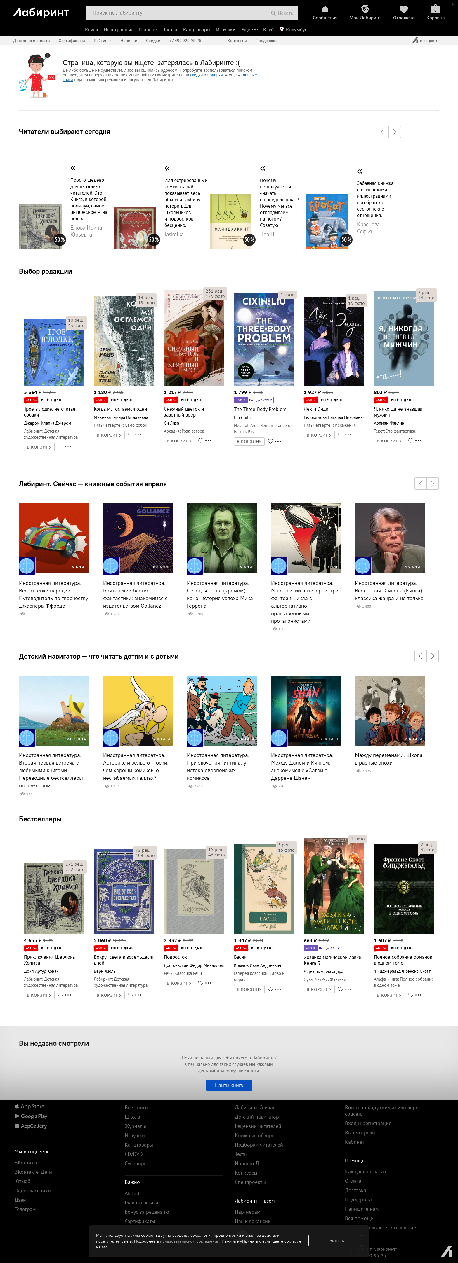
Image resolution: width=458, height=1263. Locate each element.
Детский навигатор (257, 1116)
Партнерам (248, 1211)
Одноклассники (33, 1190)
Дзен (20, 1199)
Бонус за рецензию (147, 1211)
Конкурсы (246, 1172)
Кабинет (354, 1141)
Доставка (355, 1190)
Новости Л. (247, 1163)
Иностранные (118, 29)
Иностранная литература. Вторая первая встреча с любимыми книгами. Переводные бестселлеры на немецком (51, 770)
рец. (75, 320)
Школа (169, 29)
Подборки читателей (259, 1144)
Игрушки (225, 29)
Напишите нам (362, 1209)
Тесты (241, 1154)
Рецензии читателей (258, 1126)
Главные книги (141, 1202)
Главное (148, 29)
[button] (383, 132)
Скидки (153, 40)
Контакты (237, 40)
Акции (132, 1193)
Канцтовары (196, 29)
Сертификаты (72, 40)
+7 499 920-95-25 (185, 40)
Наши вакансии (253, 1221)
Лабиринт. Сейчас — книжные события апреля (93, 483)
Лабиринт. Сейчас (255, 1107)
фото (76, 325)
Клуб (268, 29)
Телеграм (25, 1209)
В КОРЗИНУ (39, 447)
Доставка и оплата (31, 40)
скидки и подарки (206, 75)
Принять (335, 1240)
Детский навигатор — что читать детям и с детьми (99, 656)
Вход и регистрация (368, 1123)
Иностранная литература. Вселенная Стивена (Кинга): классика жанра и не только (389, 590)
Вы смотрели (360, 1132)
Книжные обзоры (255, 1135)
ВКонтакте (27, 1162)
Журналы (135, 1126)
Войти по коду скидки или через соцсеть (383, 1110)
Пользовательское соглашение (380, 1227)
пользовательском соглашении (189, 1241)
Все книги (136, 1107)
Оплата (353, 1181)
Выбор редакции (45, 271)
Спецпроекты (250, 1182)
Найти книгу (229, 1085)
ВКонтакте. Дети (33, 1171)
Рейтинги (103, 40)
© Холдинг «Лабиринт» (373, 1249)
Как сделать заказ (365, 1171)
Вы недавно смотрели (54, 1043)
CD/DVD (134, 1154)
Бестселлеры (40, 818)
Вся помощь (359, 1218)
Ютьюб (22, 1181)
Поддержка (267, 40)
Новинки (128, 40)
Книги (91, 29)
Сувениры (136, 1163)
